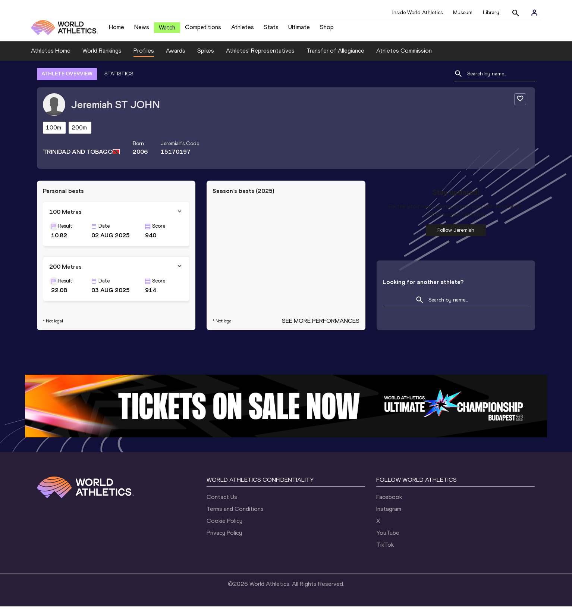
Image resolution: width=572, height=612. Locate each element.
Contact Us (222, 502)
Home (116, 30)
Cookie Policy (224, 526)
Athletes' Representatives (260, 56)
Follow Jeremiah (455, 235)
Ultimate (299, 30)
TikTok (385, 550)
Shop (327, 30)
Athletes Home (50, 56)
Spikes (205, 56)
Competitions (203, 30)
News (141, 30)
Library (491, 12)
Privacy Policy (224, 538)
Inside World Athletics (417, 12)
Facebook (389, 502)
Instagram (388, 514)
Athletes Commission (404, 56)
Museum (462, 12)
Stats (271, 30)
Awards (175, 56)
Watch (167, 30)
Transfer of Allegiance (335, 56)
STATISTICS (118, 79)
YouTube (387, 538)
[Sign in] (534, 12)
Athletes (242, 30)
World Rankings (102, 56)
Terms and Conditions (235, 514)
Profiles (143, 56)
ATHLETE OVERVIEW (66, 79)
